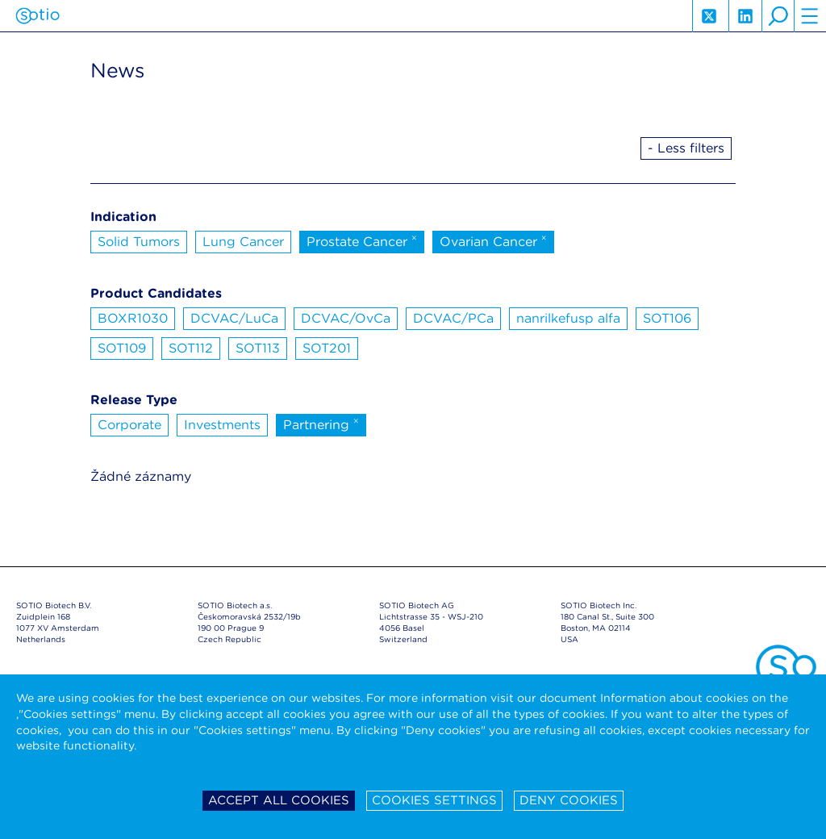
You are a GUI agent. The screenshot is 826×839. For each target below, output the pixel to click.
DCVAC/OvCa (345, 318)
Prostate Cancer (362, 240)
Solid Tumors (139, 241)
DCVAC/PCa (453, 318)
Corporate (129, 424)
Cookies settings (434, 800)
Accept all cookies (278, 800)
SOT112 (191, 348)
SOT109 (122, 348)
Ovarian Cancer (493, 240)
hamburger (810, 16)
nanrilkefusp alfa (568, 318)
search (777, 16)
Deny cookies (568, 800)
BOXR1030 (133, 318)
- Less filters (686, 148)
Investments (222, 424)
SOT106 (667, 318)
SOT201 (326, 348)
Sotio (37, 16)
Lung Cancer (243, 241)
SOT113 (258, 348)
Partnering (321, 423)
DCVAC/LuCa (234, 318)
